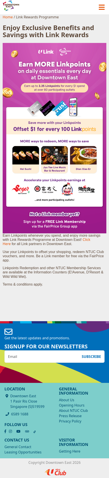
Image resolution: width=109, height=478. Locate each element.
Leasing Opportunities (23, 452)
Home (8, 17)
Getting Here (69, 451)
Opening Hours (72, 405)
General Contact (17, 446)
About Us (66, 399)
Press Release (70, 415)
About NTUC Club (73, 410)
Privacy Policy (70, 421)
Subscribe (91, 356)
